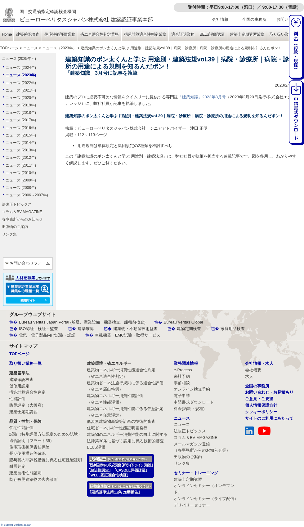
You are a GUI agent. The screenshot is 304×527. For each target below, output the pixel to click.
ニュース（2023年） (59, 48)
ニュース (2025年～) (19, 58)
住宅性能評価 (21, 427)
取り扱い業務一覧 (285, 34)
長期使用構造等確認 (27, 453)
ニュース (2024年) (21, 67)
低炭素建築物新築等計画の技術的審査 (121, 421)
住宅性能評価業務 (59, 34)
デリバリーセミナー (192, 505)
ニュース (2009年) (21, 180)
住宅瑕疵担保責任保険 (29, 447)
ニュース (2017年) (21, 120)
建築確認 (86, 328)
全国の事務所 (254, 19)
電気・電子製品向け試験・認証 (47, 335)
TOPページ (9, 48)
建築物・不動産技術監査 (135, 328)
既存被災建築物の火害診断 (33, 479)
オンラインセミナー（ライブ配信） (206, 498)
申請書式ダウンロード (194, 402)
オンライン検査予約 (192, 389)
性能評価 (17, 398)
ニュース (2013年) (21, 150)
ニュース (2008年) (21, 187)
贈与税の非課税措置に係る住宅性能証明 (45, 460)
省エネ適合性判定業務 (99, 34)
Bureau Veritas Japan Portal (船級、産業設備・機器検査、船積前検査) (82, 322)
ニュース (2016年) (21, 128)
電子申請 (182, 395)
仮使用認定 (19, 386)
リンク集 (9, 234)
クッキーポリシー (261, 411)
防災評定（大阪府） (27, 405)
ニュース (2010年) (21, 173)
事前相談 (182, 383)
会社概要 (253, 370)
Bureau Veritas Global (183, 322)
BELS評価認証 (211, 34)
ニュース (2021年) (21, 90)
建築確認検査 (27, 34)
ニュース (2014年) (21, 143)
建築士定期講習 (23, 411)
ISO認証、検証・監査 (38, 328)
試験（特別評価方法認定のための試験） (45, 434)
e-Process (183, 370)
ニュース (30, 48)
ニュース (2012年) (21, 157)
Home (7, 34)
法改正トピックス (17, 204)
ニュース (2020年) (21, 98)
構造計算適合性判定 (27, 392)
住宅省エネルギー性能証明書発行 (117, 428)
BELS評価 (96, 447)
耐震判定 (17, 466)
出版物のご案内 (15, 227)
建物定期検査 (189, 328)
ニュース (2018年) (21, 112)
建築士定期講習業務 (247, 34)
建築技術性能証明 (25, 473)
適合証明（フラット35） (31, 440)
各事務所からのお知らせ (22, 219)
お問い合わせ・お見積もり (269, 392)
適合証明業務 (182, 34)
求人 (249, 376)
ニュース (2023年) (21, 75)
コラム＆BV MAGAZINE (22, 212)
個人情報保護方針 (261, 405)
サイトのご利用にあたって (269, 418)
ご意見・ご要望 (259, 398)
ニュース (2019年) (21, 105)
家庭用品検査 (233, 328)
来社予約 (182, 376)
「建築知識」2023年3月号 (202, 97)
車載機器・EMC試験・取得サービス (127, 335)
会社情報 (220, 19)
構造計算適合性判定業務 (145, 34)
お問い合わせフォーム (30, 263)
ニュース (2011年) (21, 165)
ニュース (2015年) (21, 135)
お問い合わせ (288, 19)
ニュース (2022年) (21, 83)
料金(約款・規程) (189, 408)
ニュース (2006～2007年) (27, 195)
